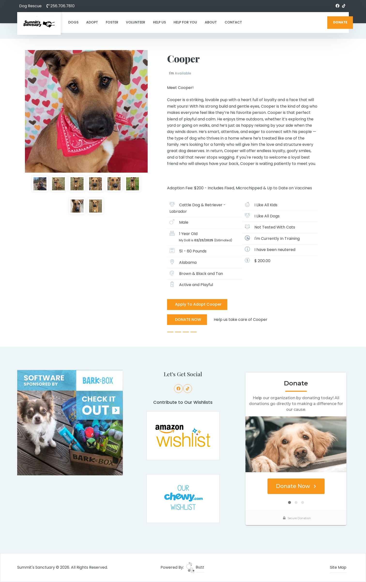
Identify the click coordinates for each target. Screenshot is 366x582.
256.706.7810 (60, 6)
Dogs (73, 22)
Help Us (159, 22)
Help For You (185, 22)
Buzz (195, 567)
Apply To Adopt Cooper (198, 304)
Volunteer (135, 22)
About (211, 22)
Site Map (338, 567)
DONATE (340, 22)
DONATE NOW (188, 319)
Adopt (92, 22)
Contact (233, 22)
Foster (112, 22)
